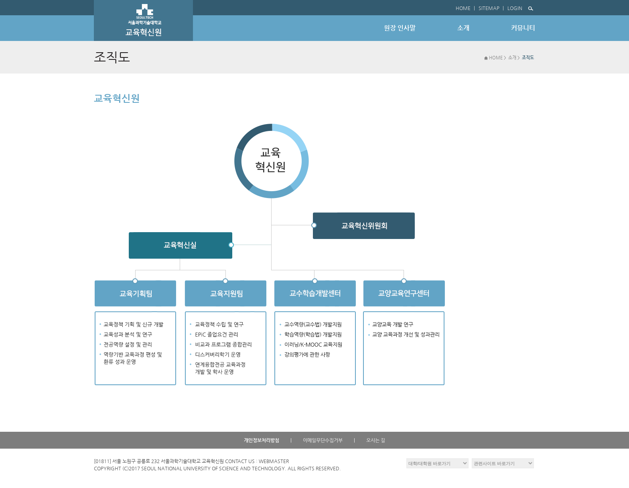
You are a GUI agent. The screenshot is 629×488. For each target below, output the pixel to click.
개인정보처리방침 (261, 440)
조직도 (528, 57)
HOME (463, 8)
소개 (512, 57)
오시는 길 (375, 440)
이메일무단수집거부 (323, 440)
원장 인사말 (400, 28)
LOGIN (514, 8)
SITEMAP (489, 8)
